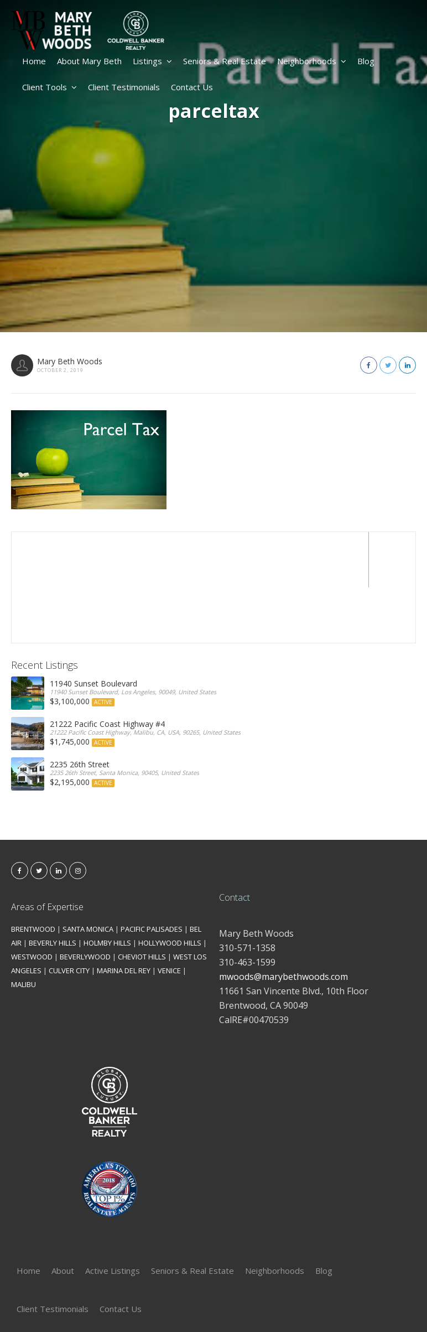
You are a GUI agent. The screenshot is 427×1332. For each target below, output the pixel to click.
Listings (152, 60)
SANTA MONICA (88, 874)
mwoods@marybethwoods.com (283, 921)
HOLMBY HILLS (107, 887)
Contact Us (192, 86)
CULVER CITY (69, 915)
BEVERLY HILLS (52, 887)
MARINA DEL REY (123, 915)
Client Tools (49, 86)
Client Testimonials (124, 86)
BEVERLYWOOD (85, 901)
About (62, 1215)
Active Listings (112, 1215)
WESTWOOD (32, 901)
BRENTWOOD (33, 874)
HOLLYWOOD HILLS (169, 887)
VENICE (169, 915)
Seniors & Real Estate (224, 60)
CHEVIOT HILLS (142, 901)
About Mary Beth (89, 60)
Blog (365, 60)
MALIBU (23, 929)
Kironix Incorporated (275, 1305)
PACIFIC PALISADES (152, 874)
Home (34, 60)
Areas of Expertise (47, 851)
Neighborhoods (311, 60)
